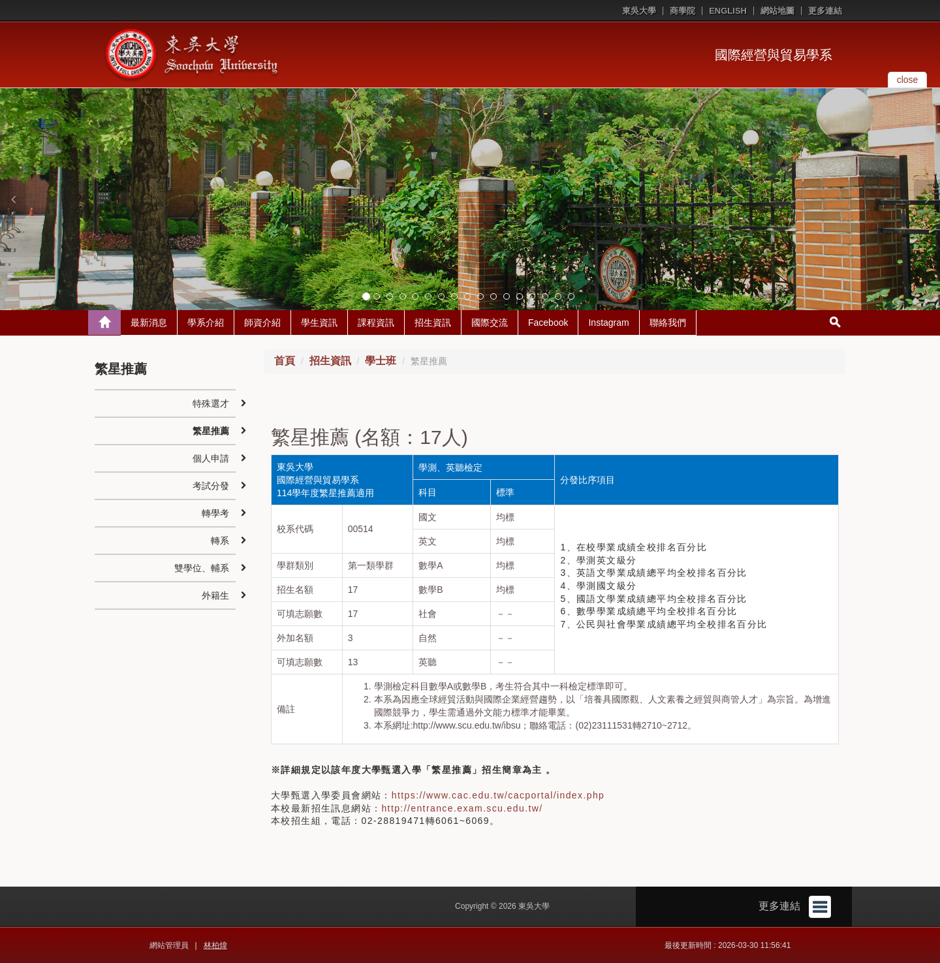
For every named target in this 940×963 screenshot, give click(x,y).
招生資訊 (433, 322)
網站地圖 (777, 11)
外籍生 (215, 595)
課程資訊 (376, 322)
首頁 (284, 360)
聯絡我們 (668, 322)
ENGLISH (728, 11)
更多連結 (825, 11)
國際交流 (489, 322)
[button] (13, 199)
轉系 (220, 540)
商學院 (682, 11)
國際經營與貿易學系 (773, 55)
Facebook (548, 322)
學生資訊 (319, 322)
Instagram (608, 322)
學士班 (380, 360)
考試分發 (211, 486)
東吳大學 (639, 11)
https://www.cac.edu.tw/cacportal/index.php (498, 795)
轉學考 (215, 513)
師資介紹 (262, 322)
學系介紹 (205, 322)
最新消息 (149, 322)
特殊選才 (211, 403)
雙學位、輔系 (201, 568)
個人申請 (211, 458)
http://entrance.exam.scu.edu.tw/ (461, 808)
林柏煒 (215, 945)
